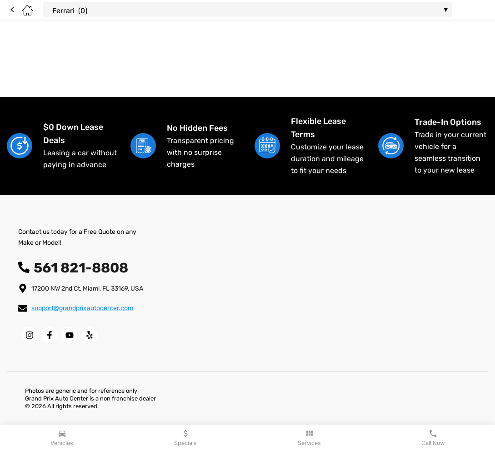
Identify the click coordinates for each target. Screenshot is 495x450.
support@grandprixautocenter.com (82, 308)
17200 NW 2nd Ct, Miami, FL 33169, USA (87, 288)
